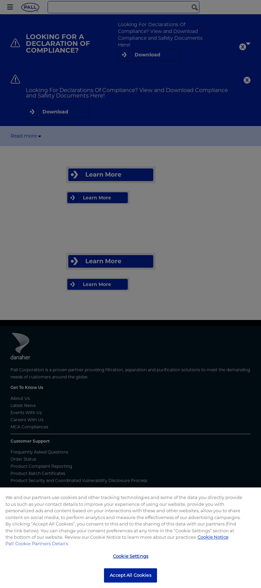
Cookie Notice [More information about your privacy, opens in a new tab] (212, 537)
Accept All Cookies (130, 575)
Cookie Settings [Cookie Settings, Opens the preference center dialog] (130, 556)
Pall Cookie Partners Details (36, 543)
